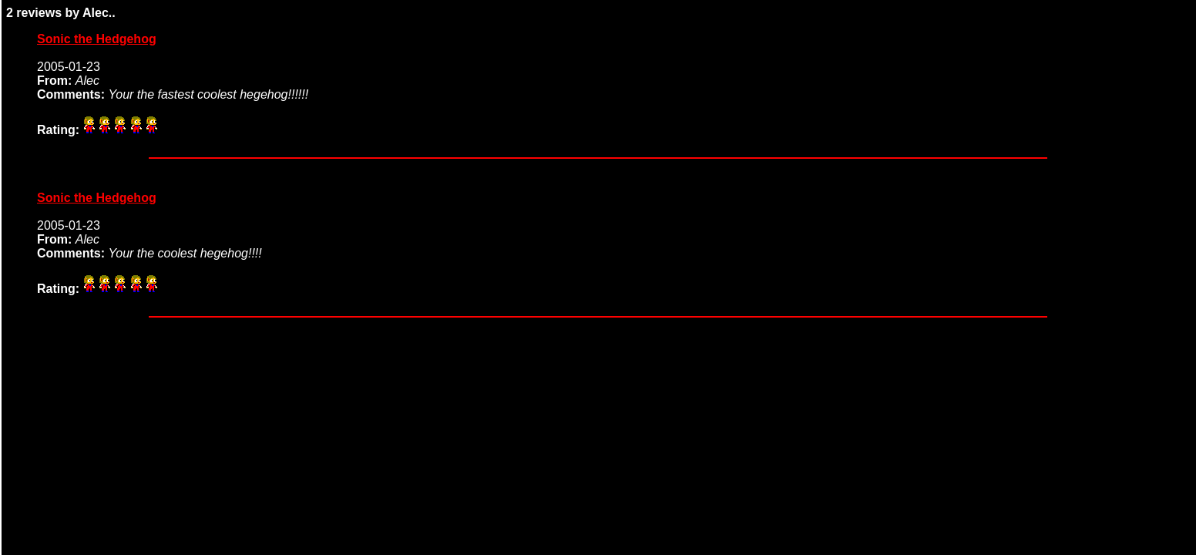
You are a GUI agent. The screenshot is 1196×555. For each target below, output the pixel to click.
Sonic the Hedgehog (96, 38)
